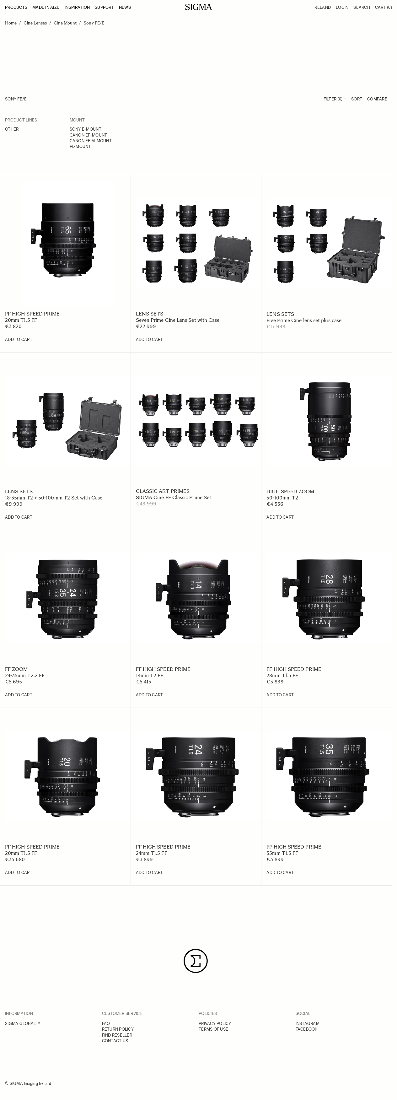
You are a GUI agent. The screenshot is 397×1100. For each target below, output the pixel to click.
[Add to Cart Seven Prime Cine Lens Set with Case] (149, 339)
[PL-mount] (99, 147)
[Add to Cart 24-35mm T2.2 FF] (18, 695)
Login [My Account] (342, 7)
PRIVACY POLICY (215, 1023)
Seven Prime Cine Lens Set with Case (178, 320)
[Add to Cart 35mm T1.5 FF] (280, 872)
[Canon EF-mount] (99, 135)
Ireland (322, 7)
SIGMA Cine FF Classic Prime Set (173, 497)
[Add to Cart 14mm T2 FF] (149, 695)
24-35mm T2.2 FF (25, 675)
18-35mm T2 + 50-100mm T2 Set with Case (53, 498)
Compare (377, 99)
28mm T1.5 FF (282, 675)
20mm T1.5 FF (21, 320)
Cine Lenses (35, 23)
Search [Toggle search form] (361, 7)
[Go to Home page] (198, 7)
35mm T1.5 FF (282, 853)
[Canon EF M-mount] (99, 141)
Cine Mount (65, 23)
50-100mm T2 (282, 498)
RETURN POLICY (118, 1029)
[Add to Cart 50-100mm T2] (280, 517)
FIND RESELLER (117, 1035)
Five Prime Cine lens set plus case (303, 320)
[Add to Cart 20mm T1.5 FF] (18, 339)
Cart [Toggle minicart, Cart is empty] (383, 7)
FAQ (106, 1023)
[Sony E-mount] (99, 129)
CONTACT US (115, 1040)
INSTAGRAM (307, 1023)
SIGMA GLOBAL (20, 1023)
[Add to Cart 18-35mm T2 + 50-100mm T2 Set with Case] (18, 517)
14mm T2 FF (150, 675)
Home (11, 23)
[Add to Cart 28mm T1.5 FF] (280, 695)
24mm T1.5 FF (151, 853)
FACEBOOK (307, 1029)
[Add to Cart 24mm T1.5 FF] (149, 872)
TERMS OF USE (213, 1029)
